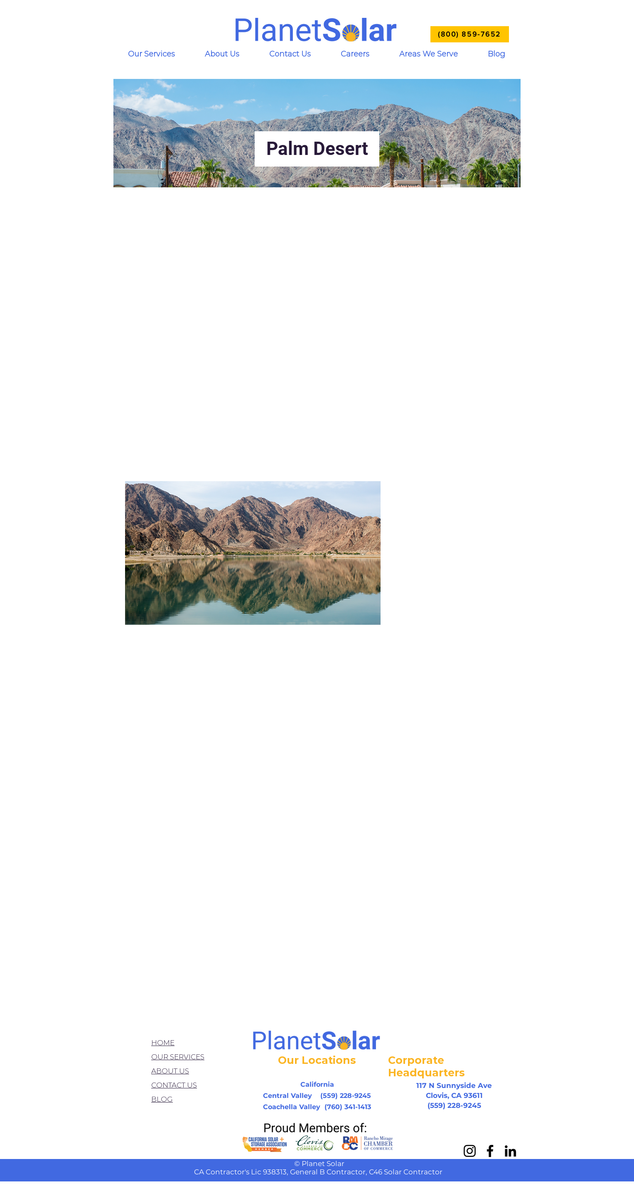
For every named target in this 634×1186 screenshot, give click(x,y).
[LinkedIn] (510, 1151)
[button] (151, 54)
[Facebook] (490, 1151)
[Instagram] (470, 1151)
